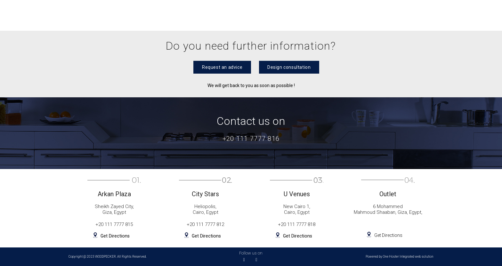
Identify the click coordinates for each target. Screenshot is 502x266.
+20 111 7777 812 (205, 225)
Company (425, 15)
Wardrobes (193, 15)
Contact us (470, 15)
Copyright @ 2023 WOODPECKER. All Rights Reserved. (108, 257)
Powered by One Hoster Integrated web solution (399, 257)
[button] (221, 67)
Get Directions (115, 235)
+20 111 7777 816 (251, 138)
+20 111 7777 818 (296, 225)
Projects (336, 15)
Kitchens (149, 15)
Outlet (297, 15)
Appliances (380, 15)
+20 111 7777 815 (114, 225)
